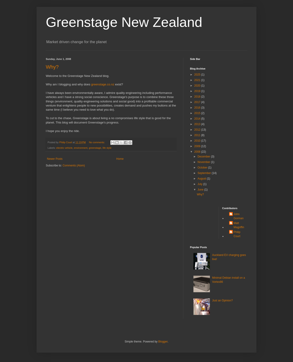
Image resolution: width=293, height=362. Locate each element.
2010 (197, 140)
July (200, 184)
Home (120, 158)
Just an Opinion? (222, 300)
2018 (197, 96)
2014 (197, 118)
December (204, 156)
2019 (197, 91)
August (202, 178)
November (204, 162)
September (205, 173)
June (201, 189)
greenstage (95, 147)
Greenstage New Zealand (124, 22)
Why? (52, 67)
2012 (197, 129)
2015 (197, 113)
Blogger (163, 341)
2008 (197, 151)
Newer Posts (54, 158)
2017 (197, 102)
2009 (197, 146)
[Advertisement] (204, 221)
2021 (197, 80)
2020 (197, 85)
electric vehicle (64, 147)
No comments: (97, 142)
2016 (197, 107)
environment (80, 147)
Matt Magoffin (239, 225)
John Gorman (239, 216)
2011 (197, 135)
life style (107, 147)
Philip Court (237, 234)
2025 (197, 74)
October (203, 167)
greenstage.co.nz (102, 84)
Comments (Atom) (73, 165)
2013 (197, 124)
